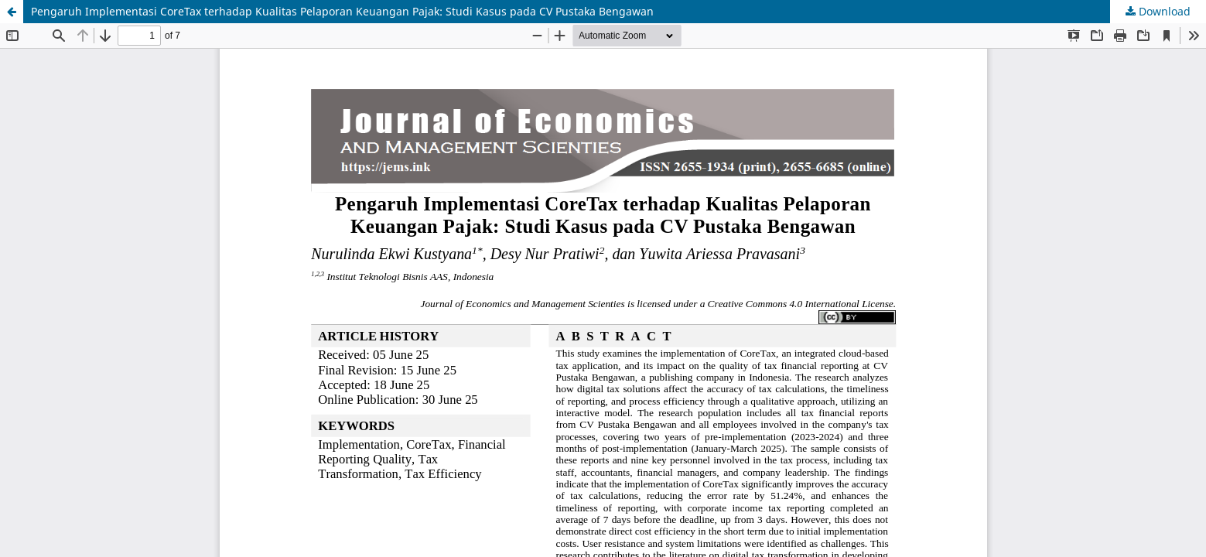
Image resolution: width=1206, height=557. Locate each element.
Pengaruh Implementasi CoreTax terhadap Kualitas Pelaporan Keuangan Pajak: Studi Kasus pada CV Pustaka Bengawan (342, 11)
